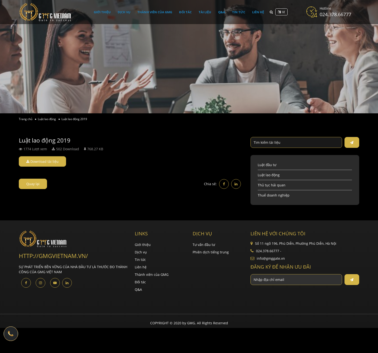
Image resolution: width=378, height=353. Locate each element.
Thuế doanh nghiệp (274, 195)
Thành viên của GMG (157, 12)
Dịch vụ (126, 12)
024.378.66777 (335, 14)
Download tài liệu (42, 161)
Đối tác (188, 12)
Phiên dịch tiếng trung (211, 252)
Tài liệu (206, 12)
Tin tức (238, 12)
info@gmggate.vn (271, 258)
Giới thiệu (104, 12)
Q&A (222, 12)
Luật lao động (269, 175)
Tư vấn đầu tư (204, 244)
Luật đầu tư (267, 165)
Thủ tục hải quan (271, 185)
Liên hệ (256, 12)
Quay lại (33, 184)
